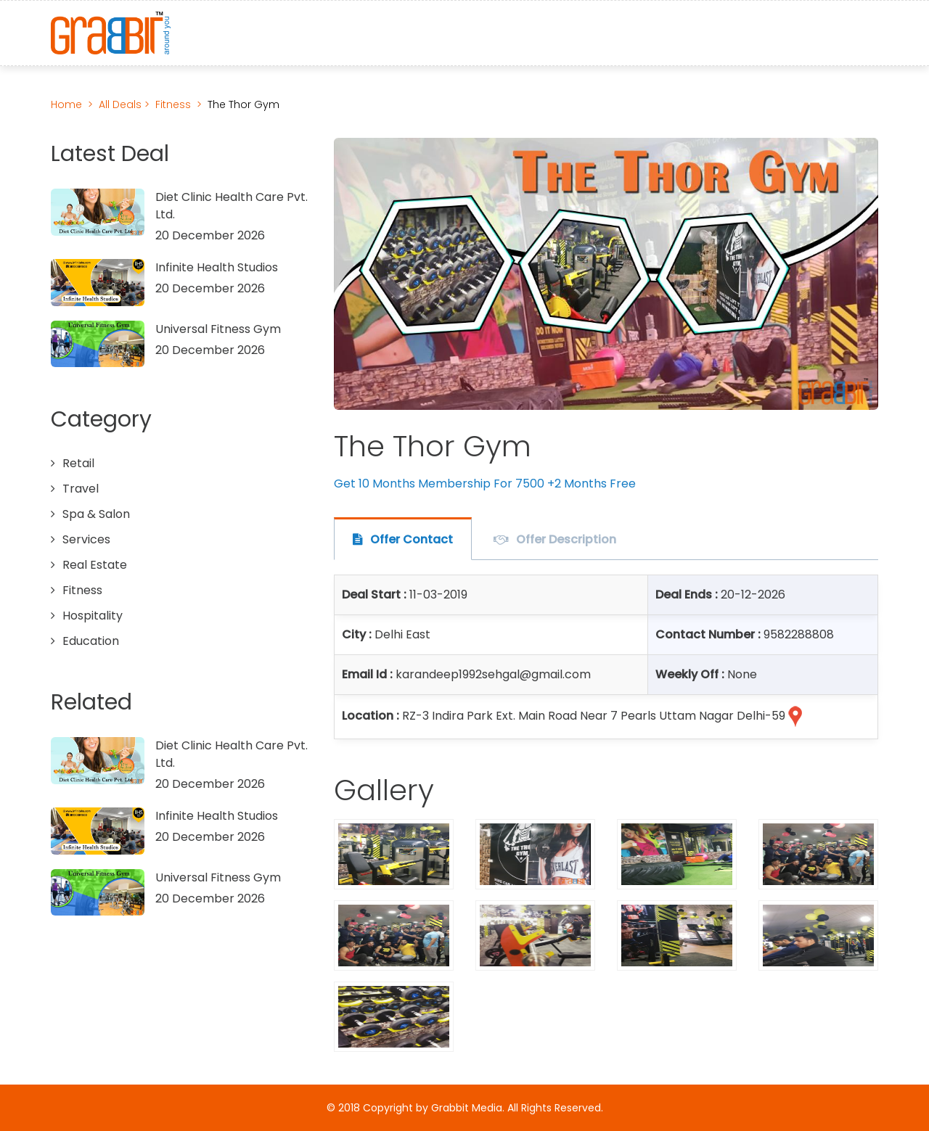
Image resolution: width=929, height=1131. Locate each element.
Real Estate (94, 564)
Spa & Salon (96, 514)
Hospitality (92, 615)
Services (86, 539)
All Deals (121, 104)
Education (90, 641)
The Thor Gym (243, 104)
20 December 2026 (210, 235)
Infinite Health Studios (216, 267)
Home (66, 104)
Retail (78, 463)
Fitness (173, 104)
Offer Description (566, 539)
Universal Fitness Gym (218, 329)
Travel (80, 488)
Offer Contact (411, 539)
